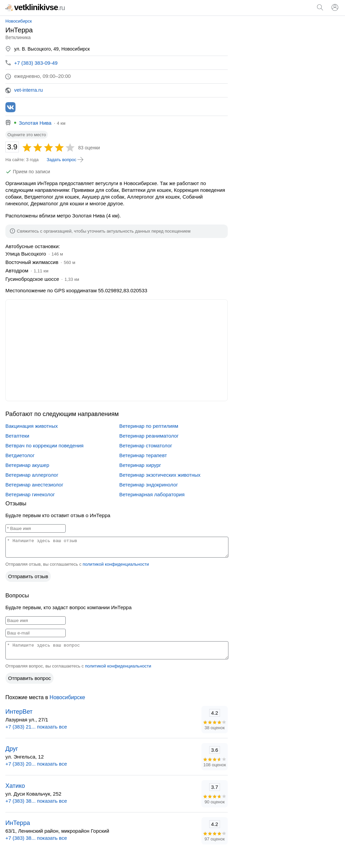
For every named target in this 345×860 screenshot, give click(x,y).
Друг (11, 748)
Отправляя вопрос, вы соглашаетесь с (78, 666)
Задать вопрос (66, 160)
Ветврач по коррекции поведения (44, 445)
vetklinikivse (35, 7)
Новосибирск (18, 21)
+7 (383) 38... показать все (36, 801)
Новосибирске (67, 697)
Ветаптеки (17, 436)
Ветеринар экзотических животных (159, 475)
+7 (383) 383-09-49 (36, 63)
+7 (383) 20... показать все (36, 764)
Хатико (15, 785)
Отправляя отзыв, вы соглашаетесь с (77, 564)
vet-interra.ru (28, 90)
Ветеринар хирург (140, 465)
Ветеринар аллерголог (31, 475)
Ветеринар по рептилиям (148, 426)
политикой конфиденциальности (116, 564)
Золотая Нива (35, 123)
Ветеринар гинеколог (30, 494)
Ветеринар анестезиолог (34, 484)
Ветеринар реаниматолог (149, 436)
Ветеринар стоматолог (145, 445)
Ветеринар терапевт (143, 455)
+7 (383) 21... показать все (36, 727)
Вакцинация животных (31, 426)
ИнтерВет (19, 711)
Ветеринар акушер (27, 465)
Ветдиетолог (20, 455)
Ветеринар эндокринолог (148, 484)
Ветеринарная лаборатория (152, 494)
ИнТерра (17, 823)
